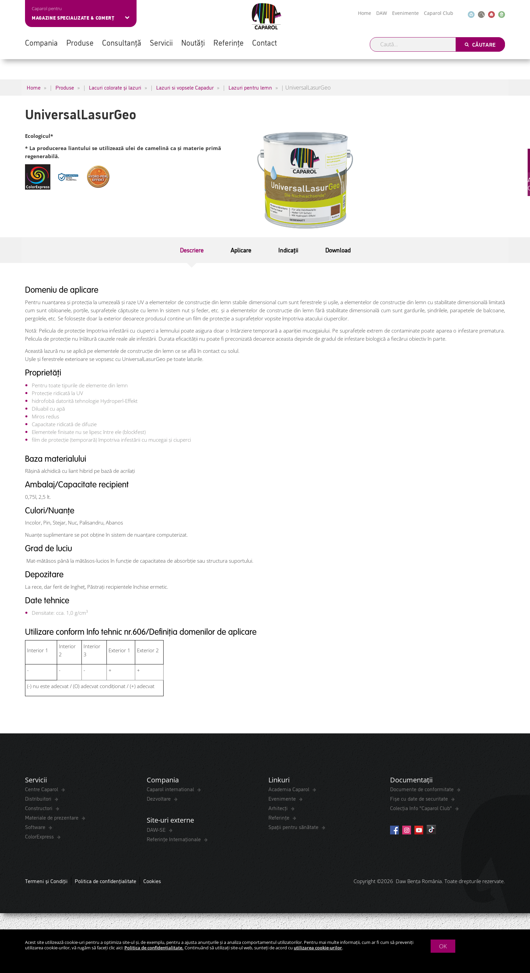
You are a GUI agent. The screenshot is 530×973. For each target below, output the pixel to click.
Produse (80, 42)
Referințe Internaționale (174, 840)
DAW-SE (157, 830)
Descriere (191, 250)
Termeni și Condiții (46, 881)
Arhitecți (278, 808)
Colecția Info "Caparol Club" (421, 808)
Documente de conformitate (422, 789)
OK (443, 946)
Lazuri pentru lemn (250, 87)
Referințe (228, 42)
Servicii (161, 42)
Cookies (152, 881)
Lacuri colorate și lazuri (115, 87)
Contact (264, 42)
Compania (41, 42)
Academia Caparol (289, 789)
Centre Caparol (42, 789)
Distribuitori (39, 799)
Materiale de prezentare (52, 818)
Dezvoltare (159, 799)
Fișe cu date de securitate (419, 799)
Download (338, 250)
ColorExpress (40, 837)
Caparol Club (438, 13)
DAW (381, 13)
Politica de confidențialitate (105, 881)
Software (36, 827)
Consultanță (121, 42)
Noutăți (193, 42)
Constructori (39, 808)
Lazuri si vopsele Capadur (185, 87)
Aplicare (241, 250)
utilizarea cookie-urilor (318, 948)
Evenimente (405, 13)
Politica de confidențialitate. (154, 948)
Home (364, 13)
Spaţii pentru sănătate (294, 827)
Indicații (288, 250)
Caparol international (171, 789)
